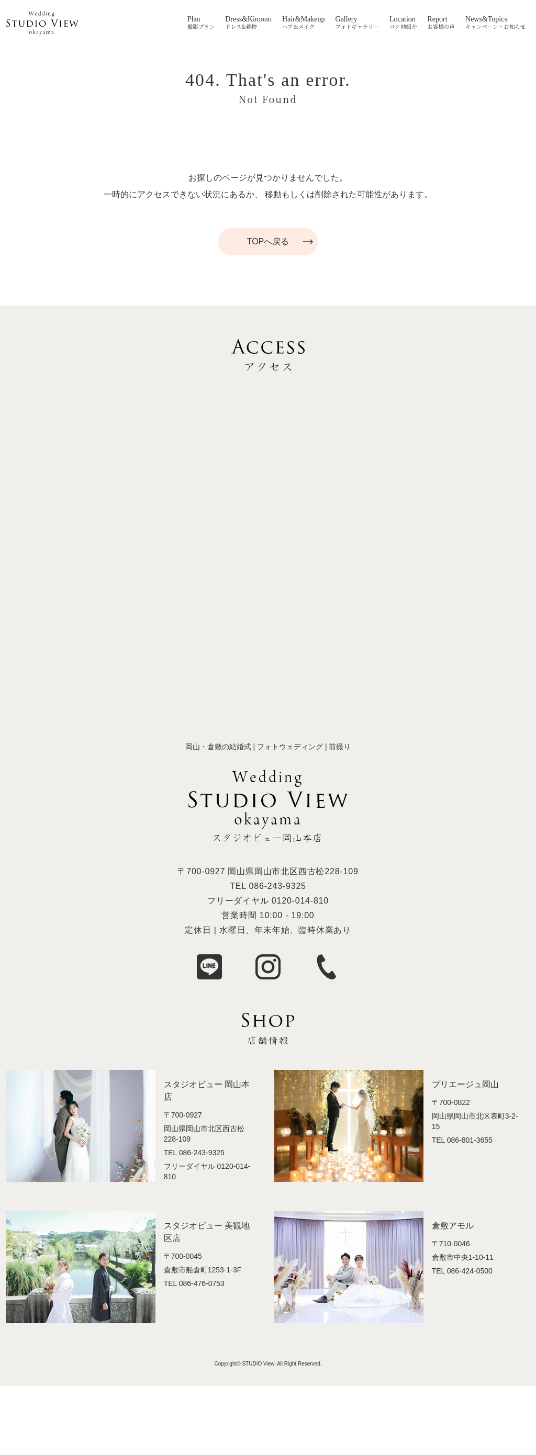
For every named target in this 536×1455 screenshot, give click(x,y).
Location (402, 19)
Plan (193, 19)
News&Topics (486, 19)
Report (438, 19)
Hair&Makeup (303, 19)
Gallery (347, 19)
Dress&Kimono (248, 19)
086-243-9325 (277, 886)
